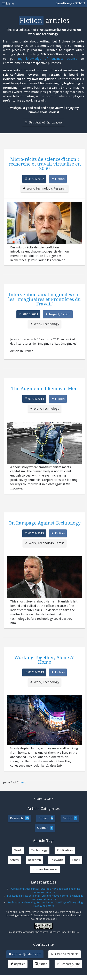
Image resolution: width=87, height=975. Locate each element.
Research (60, 188)
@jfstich (17, 964)
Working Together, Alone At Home (44, 660)
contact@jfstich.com (24, 954)
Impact (54, 314)
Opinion (45, 828)
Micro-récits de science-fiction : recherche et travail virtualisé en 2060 (44, 164)
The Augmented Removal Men (44, 388)
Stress (60, 543)
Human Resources (45, 869)
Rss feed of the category (46, 122)
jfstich (41, 964)
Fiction (60, 179)
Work (30, 188)
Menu (43, 3)
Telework (56, 860)
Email (76, 860)
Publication (65, 850)
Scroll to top (43, 798)
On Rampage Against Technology (44, 523)
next (22, 782)
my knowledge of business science (47, 59)
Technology (44, 188)
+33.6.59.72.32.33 (65, 954)
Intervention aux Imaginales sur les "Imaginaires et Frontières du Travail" (44, 299)
